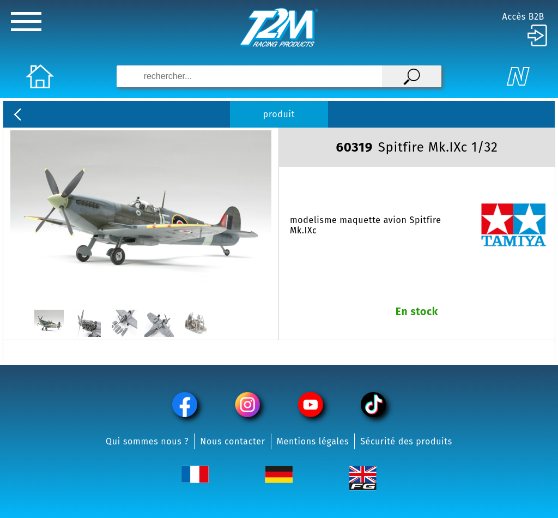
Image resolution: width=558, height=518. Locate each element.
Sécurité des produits (406, 441)
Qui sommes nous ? (147, 441)
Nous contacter (232, 441)
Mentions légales (313, 441)
